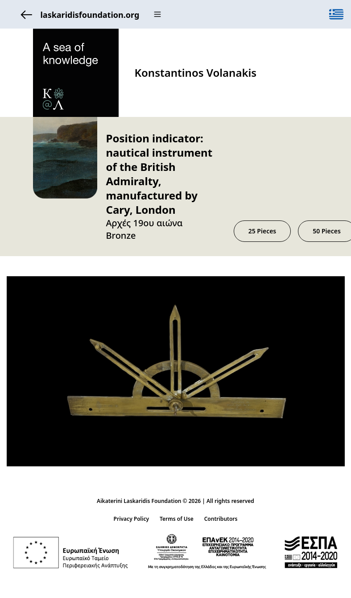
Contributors (221, 519)
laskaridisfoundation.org (78, 14)
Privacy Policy (131, 519)
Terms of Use (177, 519)
